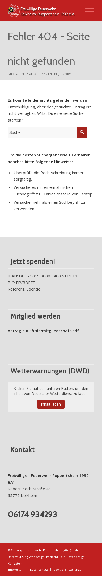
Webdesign (37, 557)
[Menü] (87, 10)
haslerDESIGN (56, 557)
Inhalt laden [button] (51, 404)
